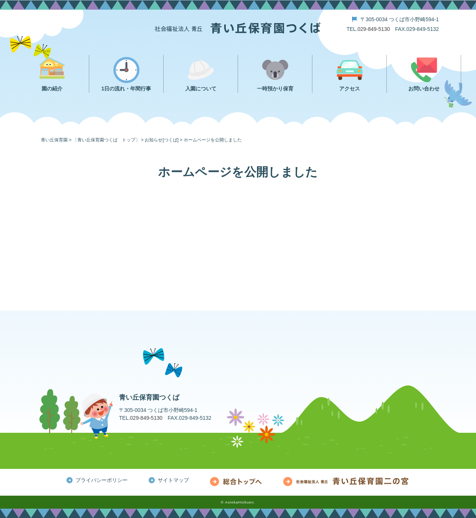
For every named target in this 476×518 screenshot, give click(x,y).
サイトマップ (173, 480)
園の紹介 (52, 89)
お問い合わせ (424, 89)
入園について (200, 89)
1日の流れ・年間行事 (126, 89)
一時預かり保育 (275, 89)
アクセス (349, 89)
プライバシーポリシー (101, 480)
